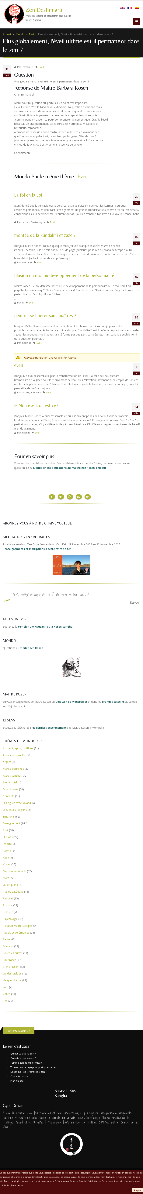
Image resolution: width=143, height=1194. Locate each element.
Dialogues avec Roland (17, 802)
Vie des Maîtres (12, 973)
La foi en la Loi (28, 195)
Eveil (31, 34)
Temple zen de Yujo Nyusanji (26, 1062)
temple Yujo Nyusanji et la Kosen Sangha (45, 626)
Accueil (7, 34)
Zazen (6, 993)
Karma (7, 850)
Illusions (8, 836)
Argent (7, 761)
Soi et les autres (13, 952)
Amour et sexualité (14, 755)
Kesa (6, 857)
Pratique (8, 911)
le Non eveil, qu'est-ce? (36, 405)
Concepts (8, 795)
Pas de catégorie (13, 891)
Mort (6, 877)
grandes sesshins (113, 701)
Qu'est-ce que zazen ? (23, 1057)
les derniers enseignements (50, 727)
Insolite (7, 843)
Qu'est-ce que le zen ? (23, 1053)
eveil (18, 365)
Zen (5, 1000)
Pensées (8, 898)
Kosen (7, 864)
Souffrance (9, 959)
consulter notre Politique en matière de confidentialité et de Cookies (71, 1181)
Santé (6, 939)
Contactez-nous (19, 1076)
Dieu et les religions (15, 809)
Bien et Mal (10, 782)
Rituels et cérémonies (16, 932)
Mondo (20, 34)
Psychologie (10, 918)
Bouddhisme (10, 789)
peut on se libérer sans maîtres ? (45, 315)
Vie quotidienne (12, 980)
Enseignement (11, 823)
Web (5, 987)
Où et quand (10, 884)
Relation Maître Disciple (17, 925)
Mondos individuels (14, 871)
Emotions (9, 816)
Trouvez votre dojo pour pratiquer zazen (33, 1067)
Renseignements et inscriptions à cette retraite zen (37, 548)
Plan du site (17, 1080)
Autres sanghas (12, 775)
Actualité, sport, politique (18, 748)
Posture (7, 905)
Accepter (137, 1190)
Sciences (8, 946)
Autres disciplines (13, 768)
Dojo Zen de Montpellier (71, 701)
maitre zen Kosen (31, 647)
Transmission (11, 966)
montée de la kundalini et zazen (44, 235)
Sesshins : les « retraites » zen (27, 1071)
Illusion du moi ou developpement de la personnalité (64, 275)
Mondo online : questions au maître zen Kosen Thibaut (69, 468)
